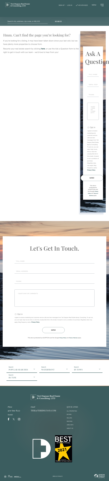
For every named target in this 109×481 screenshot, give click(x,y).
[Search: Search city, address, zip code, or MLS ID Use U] (27, 21)
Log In (69, 5)
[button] (58, 21)
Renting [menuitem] (69, 421)
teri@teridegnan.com (43, 410)
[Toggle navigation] (98, 5)
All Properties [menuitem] (72, 411)
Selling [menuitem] (69, 418)
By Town (78, 369)
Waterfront (47, 369)
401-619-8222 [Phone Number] (82, 5)
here (43, 49)
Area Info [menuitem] (70, 425)
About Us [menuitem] (70, 428)
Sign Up (62, 5)
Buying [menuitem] (69, 414)
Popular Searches (18, 369)
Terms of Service (73, 338)
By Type (12, 377)
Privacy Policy (91, 170)
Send (92, 178)
